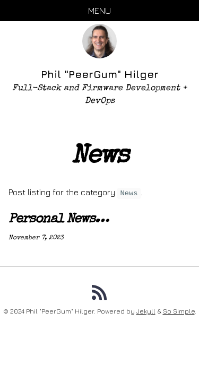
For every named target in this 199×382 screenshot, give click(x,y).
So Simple (179, 311)
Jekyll (145, 311)
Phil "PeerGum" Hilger (100, 74)
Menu (99, 10)
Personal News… (58, 219)
